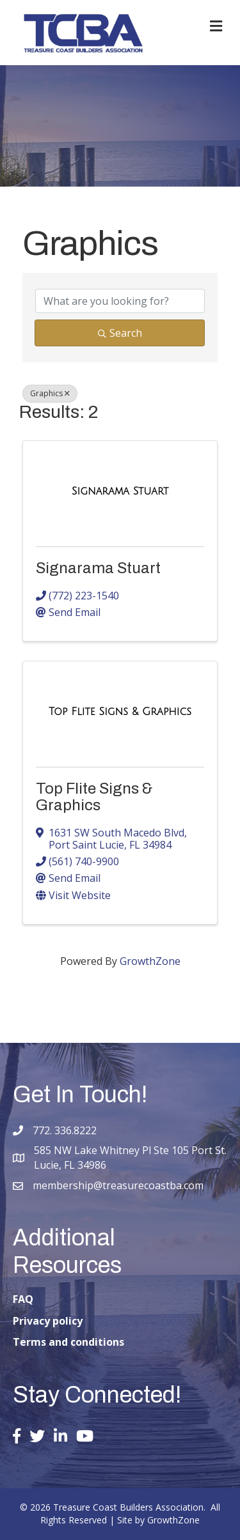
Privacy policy (48, 1321)
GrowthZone (150, 961)
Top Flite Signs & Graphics (94, 796)
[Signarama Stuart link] (120, 491)
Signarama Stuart (98, 568)
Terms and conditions (68, 1342)
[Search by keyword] (120, 301)
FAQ (23, 1299)
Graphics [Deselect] (50, 393)
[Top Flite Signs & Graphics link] (120, 711)
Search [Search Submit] (120, 333)
